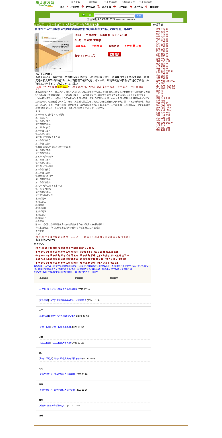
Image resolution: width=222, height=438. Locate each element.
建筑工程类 (162, 29)
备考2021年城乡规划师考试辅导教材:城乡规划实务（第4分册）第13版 (77, 263)
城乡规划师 (73, 24)
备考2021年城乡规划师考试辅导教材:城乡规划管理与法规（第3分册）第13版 (81, 259)
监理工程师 (162, 49)
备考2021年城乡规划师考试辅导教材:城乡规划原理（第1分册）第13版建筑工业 (82, 255)
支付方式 (138, 7)
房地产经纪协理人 (165, 81)
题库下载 (106, 7)
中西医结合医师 (164, 122)
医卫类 (159, 95)
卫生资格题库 (110, 2)
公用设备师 (162, 53)
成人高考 (161, 83)
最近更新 (75, 2)
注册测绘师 (162, 76)
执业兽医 (161, 125)
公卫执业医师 (163, 118)
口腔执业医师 (163, 115)
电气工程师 (162, 46)
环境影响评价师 (164, 71)
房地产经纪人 (163, 58)
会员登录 (154, 7)
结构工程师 (162, 44)
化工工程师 (162, 73)
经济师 (159, 93)
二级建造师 (162, 56)
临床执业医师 (163, 98)
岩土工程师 (162, 41)
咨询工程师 (162, 39)
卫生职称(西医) (164, 105)
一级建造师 (162, 31)
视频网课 (114, 45)
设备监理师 (162, 66)
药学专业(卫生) (164, 110)
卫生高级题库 (145, 2)
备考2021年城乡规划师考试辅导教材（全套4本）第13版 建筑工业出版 (77, 252)
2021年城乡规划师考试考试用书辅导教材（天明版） (66, 248)
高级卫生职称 (163, 127)
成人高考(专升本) (165, 88)
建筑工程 (59, 24)
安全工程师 (162, 51)
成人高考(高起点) (165, 85)
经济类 (159, 90)
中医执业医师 (163, 120)
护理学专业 (162, 103)
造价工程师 (162, 34)
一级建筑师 (162, 36)
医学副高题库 (128, 2)
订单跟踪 (123, 7)
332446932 (120, 19)
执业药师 (161, 100)
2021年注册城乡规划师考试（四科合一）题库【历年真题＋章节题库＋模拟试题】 (83, 237)
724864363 (130, 19)
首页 (62, 7)
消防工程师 (162, 78)
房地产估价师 (163, 61)
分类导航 (74, 7)
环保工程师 (162, 68)
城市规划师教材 (90, 24)
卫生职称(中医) (164, 108)
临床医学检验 (163, 113)
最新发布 (93, 2)
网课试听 (90, 7)
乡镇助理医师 (163, 130)
